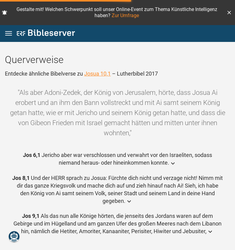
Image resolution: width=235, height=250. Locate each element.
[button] (229, 12)
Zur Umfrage (125, 15)
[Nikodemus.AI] (14, 236)
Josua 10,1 (97, 73)
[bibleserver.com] (46, 33)
